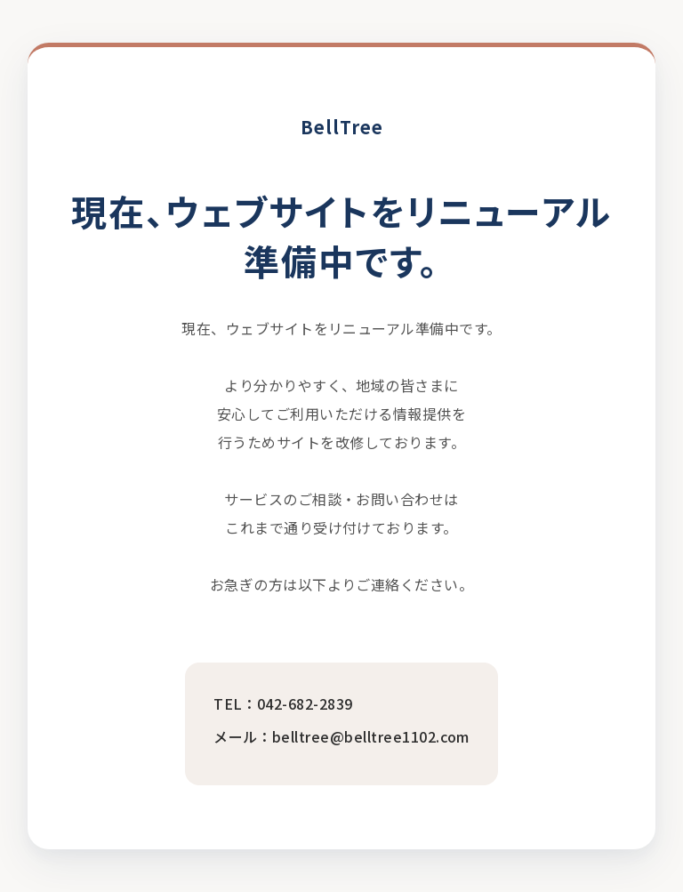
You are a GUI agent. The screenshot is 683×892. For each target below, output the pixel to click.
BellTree (342, 127)
